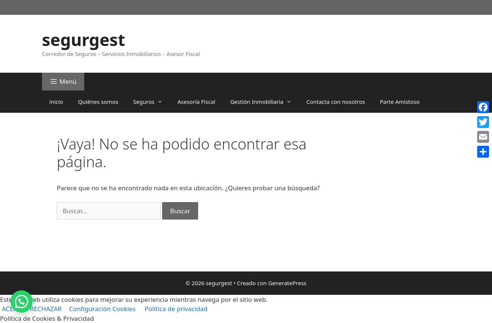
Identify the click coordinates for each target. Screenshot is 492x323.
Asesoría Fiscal (196, 101)
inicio (56, 101)
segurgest (83, 39)
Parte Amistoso (400, 101)
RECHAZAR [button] (46, 308)
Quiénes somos (98, 101)
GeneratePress (287, 283)
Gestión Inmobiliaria (264, 101)
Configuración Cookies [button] (102, 308)
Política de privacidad (176, 308)
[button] (21, 301)
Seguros (151, 101)
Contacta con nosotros (335, 101)
